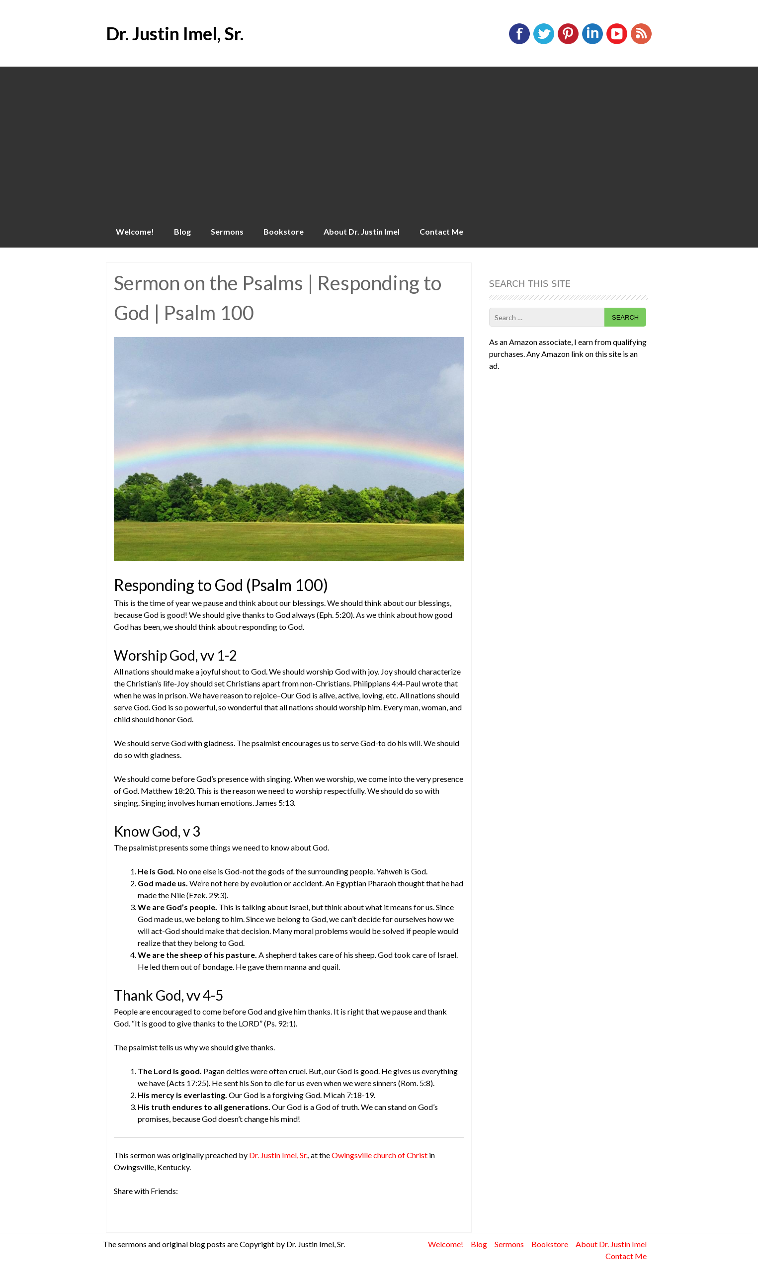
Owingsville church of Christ (379, 1155)
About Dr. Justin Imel (362, 231)
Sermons (227, 231)
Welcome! (135, 231)
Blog (182, 231)
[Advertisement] (379, 141)
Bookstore (283, 231)
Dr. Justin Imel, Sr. (175, 33)
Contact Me (441, 231)
